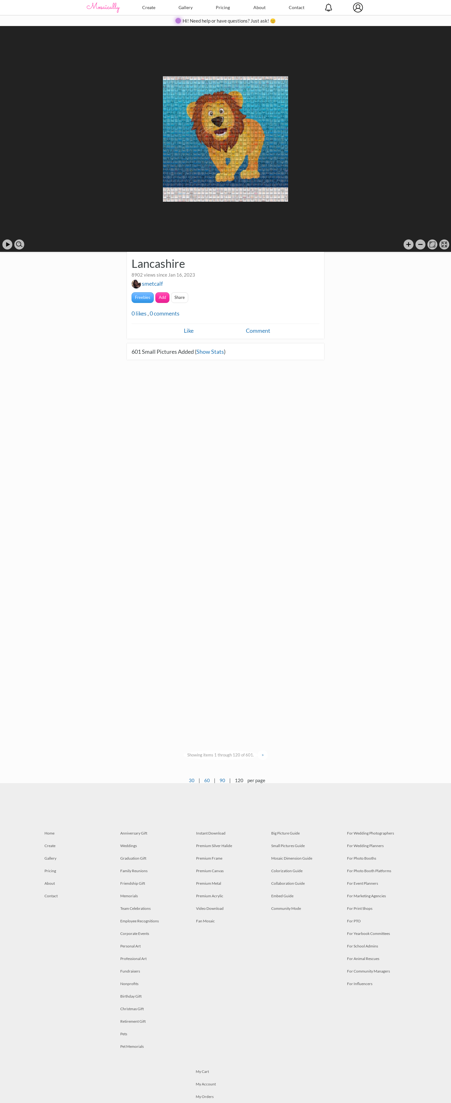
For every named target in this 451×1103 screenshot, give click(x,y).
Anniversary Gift (133, 833)
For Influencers (359, 983)
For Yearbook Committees (368, 933)
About (259, 7)
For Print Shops (359, 908)
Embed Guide (282, 896)
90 (222, 780)
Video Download (210, 908)
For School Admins (362, 946)
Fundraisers (130, 971)
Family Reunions (134, 870)
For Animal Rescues (363, 958)
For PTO (354, 921)
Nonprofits (129, 983)
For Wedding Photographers (370, 833)
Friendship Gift (132, 883)
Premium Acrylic (209, 896)
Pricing (223, 7)
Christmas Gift (132, 1008)
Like (189, 330)
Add (162, 297)
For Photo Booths (361, 858)
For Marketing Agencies (366, 896)
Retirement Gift (133, 1021)
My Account (206, 1084)
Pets (123, 1033)
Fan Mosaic (205, 921)
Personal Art (130, 946)
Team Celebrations (135, 908)
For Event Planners (362, 883)
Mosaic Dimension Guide (291, 858)
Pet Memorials (132, 1046)
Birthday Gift (131, 996)
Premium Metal (208, 883)
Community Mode (286, 908)
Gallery (186, 7)
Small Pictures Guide (288, 845)
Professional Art (133, 958)
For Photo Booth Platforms (369, 870)
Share (179, 297)
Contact (296, 7)
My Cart (202, 1071)
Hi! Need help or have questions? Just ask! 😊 (229, 21)
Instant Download (211, 833)
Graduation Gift (133, 858)
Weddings (128, 845)
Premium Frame (209, 858)
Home (49, 833)
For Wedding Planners (365, 845)
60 (207, 780)
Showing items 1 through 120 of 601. (220, 754)
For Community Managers (368, 971)
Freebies (142, 297)
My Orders (205, 1096)
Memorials (129, 896)
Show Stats (210, 351)
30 (191, 780)
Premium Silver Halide (214, 845)
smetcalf (152, 283)
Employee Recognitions (139, 921)
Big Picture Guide (285, 833)
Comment (258, 330)
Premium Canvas (210, 870)
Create (148, 7)
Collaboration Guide (288, 883)
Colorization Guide (287, 870)
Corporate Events (134, 933)
